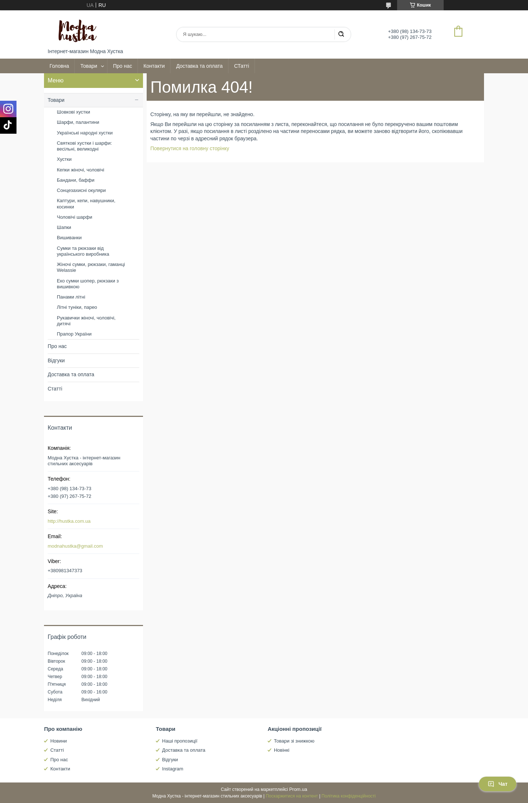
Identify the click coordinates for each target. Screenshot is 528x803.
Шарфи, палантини (78, 122)
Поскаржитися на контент (292, 796)
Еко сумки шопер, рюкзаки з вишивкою (88, 283)
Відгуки (56, 360)
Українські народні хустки (85, 133)
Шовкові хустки (73, 112)
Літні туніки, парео (77, 307)
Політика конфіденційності (349, 796)
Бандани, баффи (75, 180)
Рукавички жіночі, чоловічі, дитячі (86, 320)
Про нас (122, 66)
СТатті (241, 66)
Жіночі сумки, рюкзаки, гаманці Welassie (91, 267)
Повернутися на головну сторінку (189, 148)
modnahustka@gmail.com (75, 546)
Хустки (64, 159)
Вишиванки (69, 237)
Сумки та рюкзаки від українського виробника (83, 251)
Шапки (64, 227)
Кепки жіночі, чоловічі (80, 170)
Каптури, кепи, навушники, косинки (86, 203)
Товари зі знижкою (294, 741)
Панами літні (71, 297)
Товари (88, 66)
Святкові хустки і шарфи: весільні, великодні (84, 146)
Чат (497, 784)
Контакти (154, 66)
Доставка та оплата (199, 66)
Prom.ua (298, 789)
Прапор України (74, 334)
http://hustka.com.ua (69, 521)
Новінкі (281, 750)
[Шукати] (341, 34)
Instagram (172, 768)
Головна (59, 66)
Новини (58, 741)
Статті (55, 389)
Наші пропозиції (179, 741)
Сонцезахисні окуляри (81, 190)
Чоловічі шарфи (74, 217)
